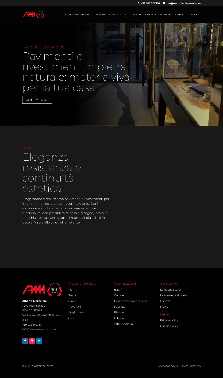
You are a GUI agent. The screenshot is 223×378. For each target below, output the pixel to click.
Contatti (194, 14)
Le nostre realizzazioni (149, 14)
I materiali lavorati (109, 14)
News (179, 14)
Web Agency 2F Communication (180, 366)
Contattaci (37, 100)
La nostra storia (77, 14)
